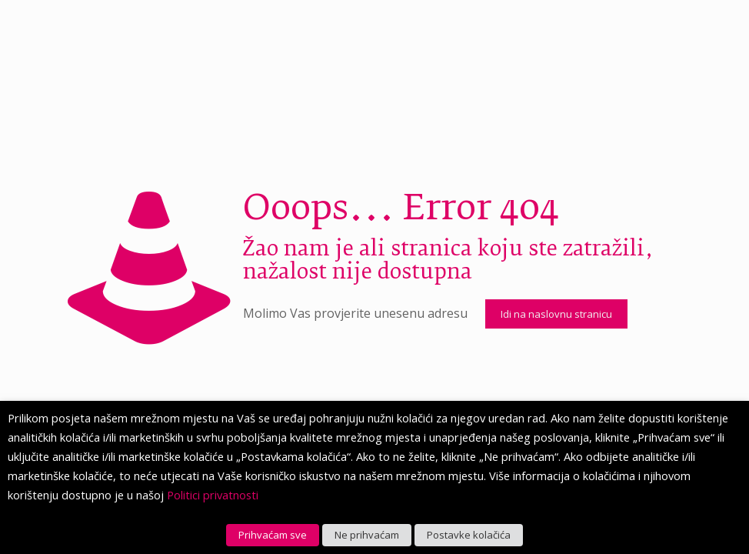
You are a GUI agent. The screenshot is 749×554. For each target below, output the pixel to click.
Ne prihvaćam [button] (367, 535)
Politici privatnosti (212, 494)
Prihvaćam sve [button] (272, 535)
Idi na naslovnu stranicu (556, 314)
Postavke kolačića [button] (469, 535)
